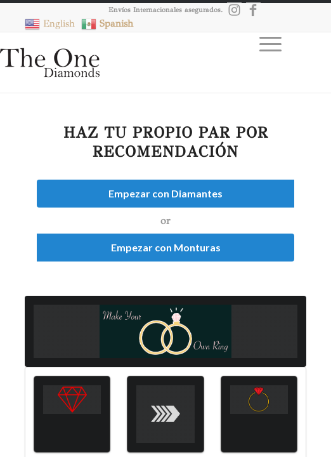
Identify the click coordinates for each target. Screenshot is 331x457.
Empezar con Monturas (166, 247)
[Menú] (264, 67)
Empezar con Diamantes (165, 193)
